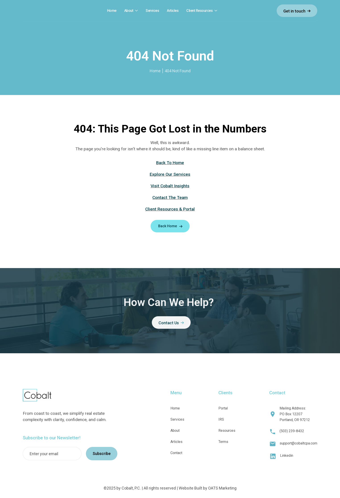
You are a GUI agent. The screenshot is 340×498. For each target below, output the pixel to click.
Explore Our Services (170, 174)
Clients (225, 392)
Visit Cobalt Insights (170, 185)
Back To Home (170, 162)
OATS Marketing (222, 488)
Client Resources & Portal (170, 209)
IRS (221, 419)
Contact (176, 453)
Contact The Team (170, 197)
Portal (223, 408)
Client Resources (199, 10)
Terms (223, 442)
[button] (131, 11)
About (128, 10)
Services (177, 419)
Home (155, 70)
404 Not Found (178, 70)
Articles (176, 442)
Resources (226, 430)
